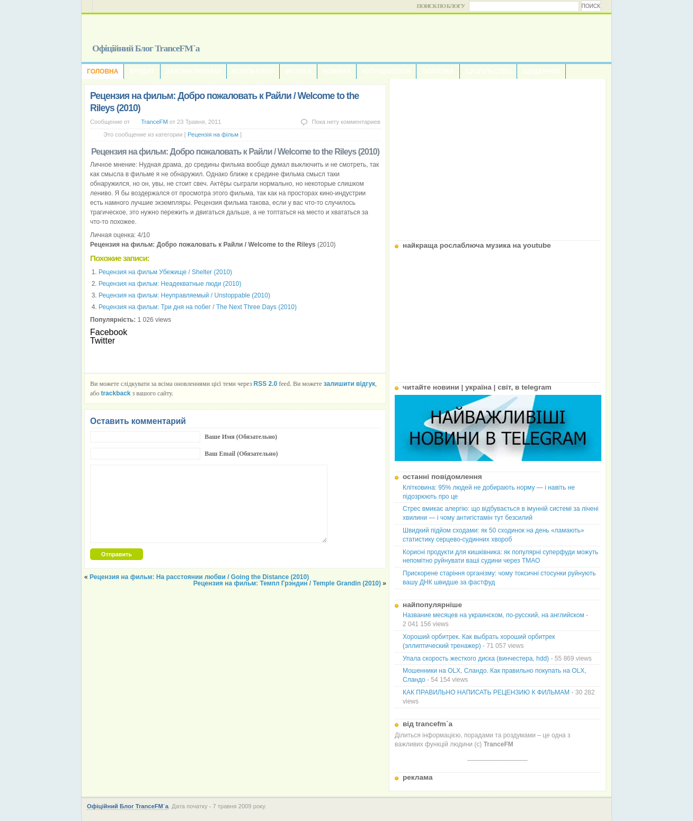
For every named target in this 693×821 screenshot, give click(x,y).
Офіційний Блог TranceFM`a (146, 48)
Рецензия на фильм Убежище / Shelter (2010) (165, 272)
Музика (298, 71)
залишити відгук (349, 383)
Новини (337, 71)
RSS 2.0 (266, 383)
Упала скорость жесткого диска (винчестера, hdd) (476, 658)
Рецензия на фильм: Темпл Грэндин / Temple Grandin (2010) (287, 583)
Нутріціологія (386, 71)
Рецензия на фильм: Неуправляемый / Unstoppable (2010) (184, 295)
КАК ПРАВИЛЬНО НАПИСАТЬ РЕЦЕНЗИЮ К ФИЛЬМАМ (486, 692)
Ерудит (141, 71)
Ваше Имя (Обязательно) (241, 436)
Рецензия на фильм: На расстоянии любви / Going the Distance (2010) (199, 577)
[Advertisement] (497, 156)
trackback (115, 393)
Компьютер (253, 71)
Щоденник (541, 71)
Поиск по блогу (441, 6)
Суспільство (488, 71)
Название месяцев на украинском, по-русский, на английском (493, 615)
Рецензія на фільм (213, 134)
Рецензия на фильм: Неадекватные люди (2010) (170, 283)
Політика (438, 71)
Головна (102, 71)
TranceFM (154, 122)
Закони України (193, 71)
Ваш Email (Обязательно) (241, 453)
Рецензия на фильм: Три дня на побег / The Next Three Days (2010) (198, 307)
